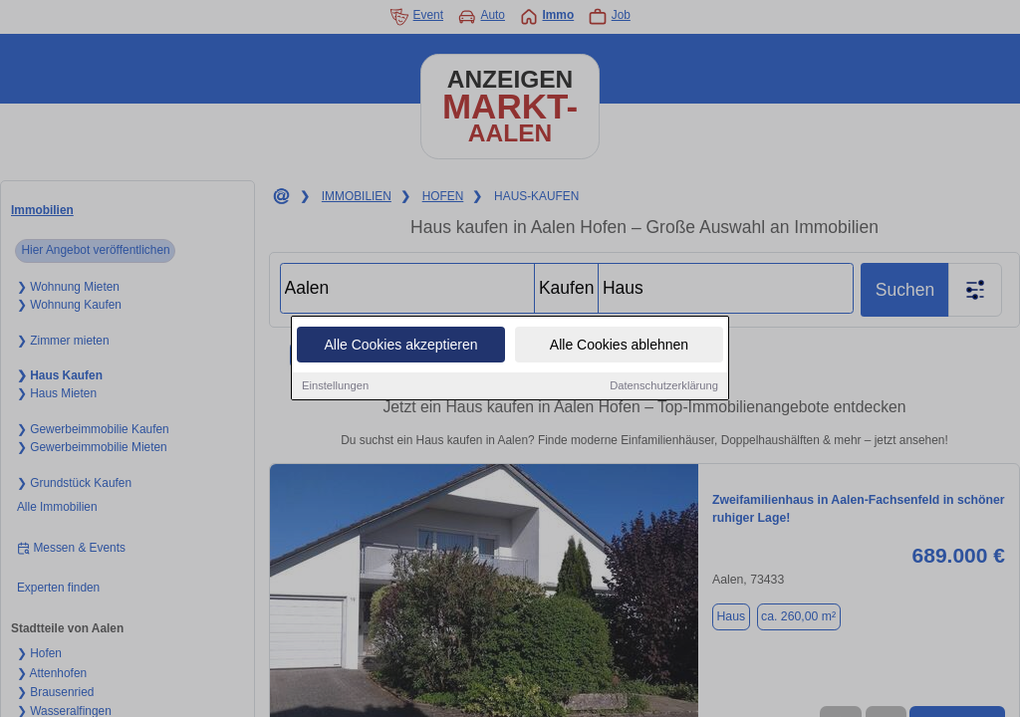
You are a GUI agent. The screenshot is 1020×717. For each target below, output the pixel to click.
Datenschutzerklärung (664, 385)
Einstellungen (335, 385)
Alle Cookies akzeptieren (400, 345)
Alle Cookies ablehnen (619, 345)
